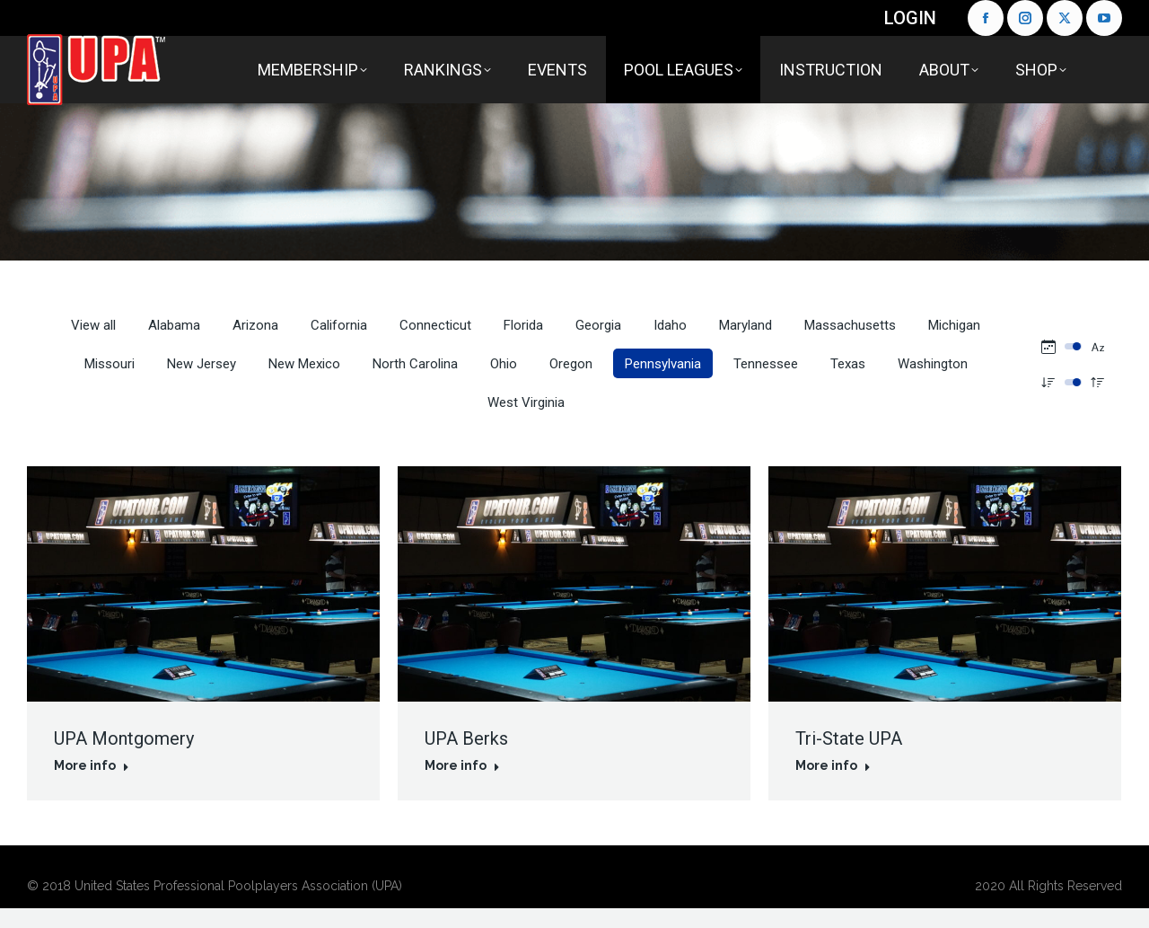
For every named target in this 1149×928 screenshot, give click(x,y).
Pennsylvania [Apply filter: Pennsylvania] (663, 364)
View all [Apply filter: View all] (93, 325)
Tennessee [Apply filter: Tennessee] (765, 364)
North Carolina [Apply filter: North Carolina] (415, 364)
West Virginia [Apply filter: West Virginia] (526, 402)
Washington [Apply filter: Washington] (933, 364)
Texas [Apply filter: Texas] (847, 364)
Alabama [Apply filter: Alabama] (174, 325)
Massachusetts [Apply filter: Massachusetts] (850, 325)
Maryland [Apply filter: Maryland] (745, 325)
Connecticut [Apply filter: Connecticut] (435, 325)
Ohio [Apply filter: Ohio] (503, 364)
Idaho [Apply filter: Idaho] (670, 325)
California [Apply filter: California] (339, 325)
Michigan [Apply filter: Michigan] (954, 325)
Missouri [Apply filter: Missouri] (109, 364)
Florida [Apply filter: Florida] (523, 325)
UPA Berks (466, 738)
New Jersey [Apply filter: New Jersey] (201, 364)
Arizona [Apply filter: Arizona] (255, 325)
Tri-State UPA (848, 738)
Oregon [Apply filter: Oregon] (570, 364)
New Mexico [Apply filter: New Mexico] (304, 364)
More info (91, 765)
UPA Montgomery (124, 738)
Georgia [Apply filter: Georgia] (598, 325)
